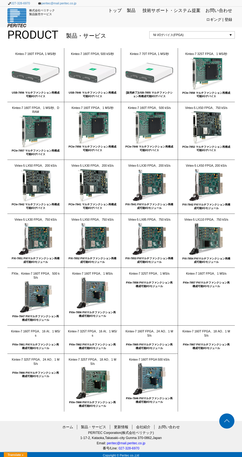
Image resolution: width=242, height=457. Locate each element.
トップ (115, 11)
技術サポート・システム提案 (171, 11)
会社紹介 (143, 427)
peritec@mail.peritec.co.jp (57, 3)
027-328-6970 (18, 3)
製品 (131, 11)
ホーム (67, 427)
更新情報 (121, 427)
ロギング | (215, 19)
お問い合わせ (218, 11)
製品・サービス (93, 427)
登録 (228, 19)
